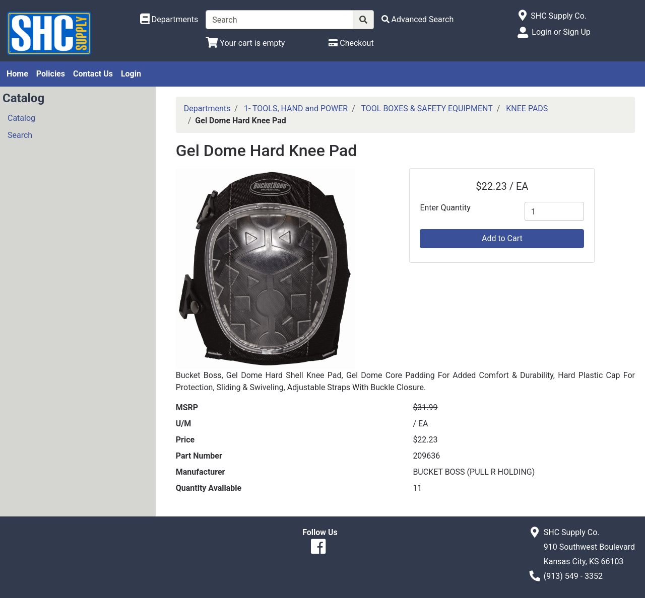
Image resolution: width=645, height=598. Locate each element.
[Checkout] (351, 43)
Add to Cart (502, 238)
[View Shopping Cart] (245, 43)
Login (131, 74)
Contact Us (93, 74)
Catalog (21, 118)
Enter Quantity (445, 207)
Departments (207, 108)
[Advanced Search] (417, 19)
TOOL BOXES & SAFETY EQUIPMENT (426, 108)
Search (20, 135)
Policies (50, 74)
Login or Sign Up (561, 32)
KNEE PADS (527, 108)
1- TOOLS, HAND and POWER (296, 108)
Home (17, 74)
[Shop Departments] (169, 20)
